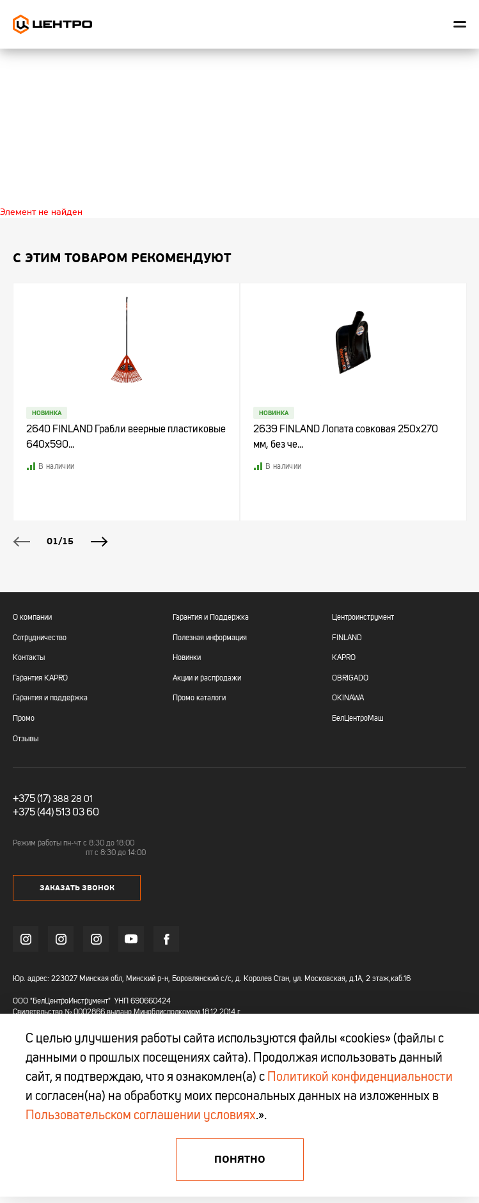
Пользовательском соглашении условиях (141, 1116)
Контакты (29, 658)
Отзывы (25, 739)
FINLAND (347, 638)
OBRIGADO (350, 678)
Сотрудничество (40, 638)
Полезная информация (210, 638)
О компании (32, 618)
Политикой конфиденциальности (360, 1077)
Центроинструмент (363, 618)
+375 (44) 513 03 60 (56, 813)
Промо (24, 719)
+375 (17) (32, 799)
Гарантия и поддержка (50, 698)
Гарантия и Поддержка (211, 618)
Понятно (239, 1159)
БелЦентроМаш (358, 719)
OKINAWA (348, 698)
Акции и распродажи (207, 678)
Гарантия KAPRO (40, 678)
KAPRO (344, 658)
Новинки (187, 658)
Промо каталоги (199, 698)
